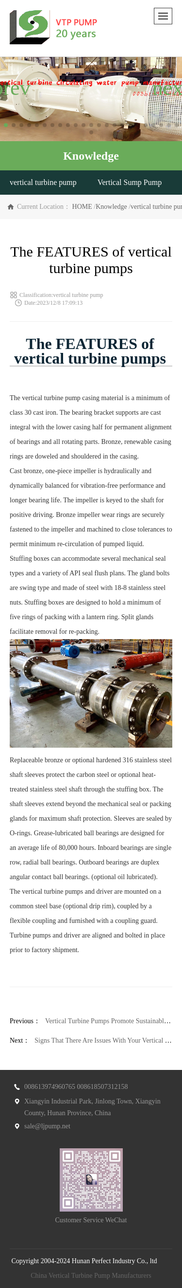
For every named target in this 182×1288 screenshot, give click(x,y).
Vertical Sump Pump (130, 182)
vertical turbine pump (43, 182)
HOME (82, 206)
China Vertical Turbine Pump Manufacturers (91, 1275)
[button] (6, 125)
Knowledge (111, 206)
